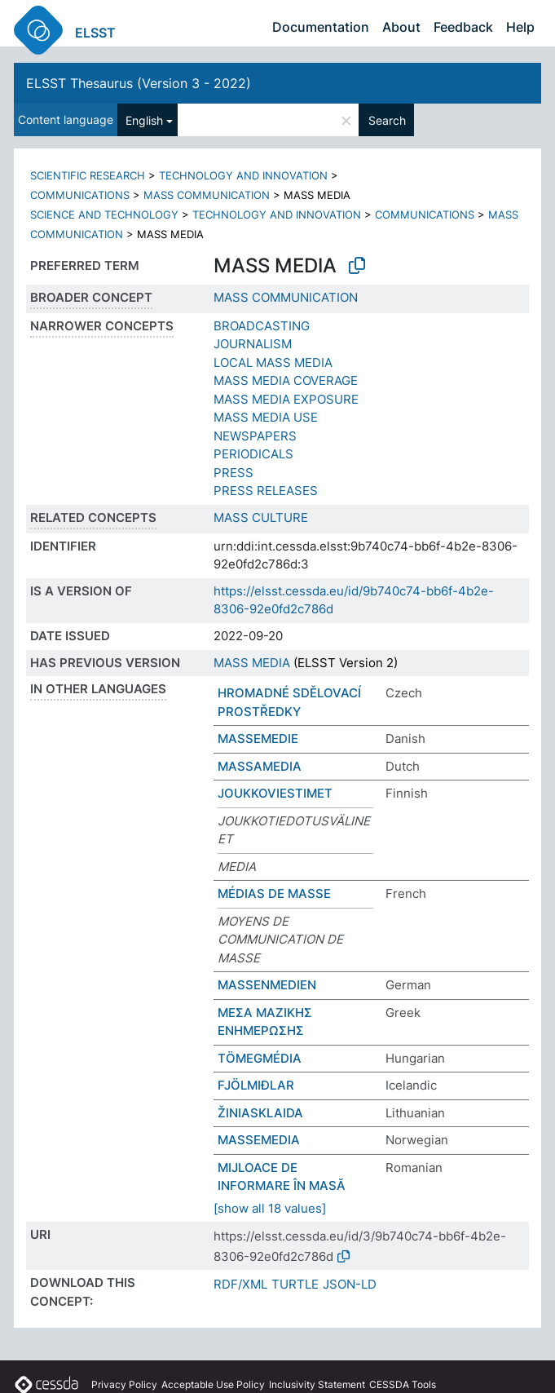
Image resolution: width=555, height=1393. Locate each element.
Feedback (463, 27)
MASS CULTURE (261, 517)
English (144, 120)
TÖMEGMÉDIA (260, 1058)
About (401, 27)
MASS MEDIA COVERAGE (286, 380)
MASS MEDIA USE (266, 417)
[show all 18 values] (270, 1208)
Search (387, 120)
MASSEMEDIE (258, 738)
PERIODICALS (253, 454)
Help (520, 27)
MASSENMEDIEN (267, 985)
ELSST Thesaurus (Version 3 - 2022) (138, 83)
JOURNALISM (253, 344)
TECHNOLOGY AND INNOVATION (243, 175)
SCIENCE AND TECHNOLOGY (104, 214)
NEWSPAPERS (255, 436)
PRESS (233, 472)
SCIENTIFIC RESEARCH (87, 175)
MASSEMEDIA (259, 1140)
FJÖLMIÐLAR (256, 1085)
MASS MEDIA (252, 662)
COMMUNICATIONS (80, 194)
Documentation (320, 27)
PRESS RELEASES (266, 490)
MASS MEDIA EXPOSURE (286, 399)
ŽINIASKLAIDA (260, 1113)
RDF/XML (240, 1284)
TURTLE (295, 1284)
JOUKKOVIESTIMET (275, 793)
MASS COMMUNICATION (206, 194)
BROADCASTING (262, 326)
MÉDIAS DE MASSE (274, 893)
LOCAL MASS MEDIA (273, 362)
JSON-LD (350, 1284)
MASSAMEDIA (260, 766)
